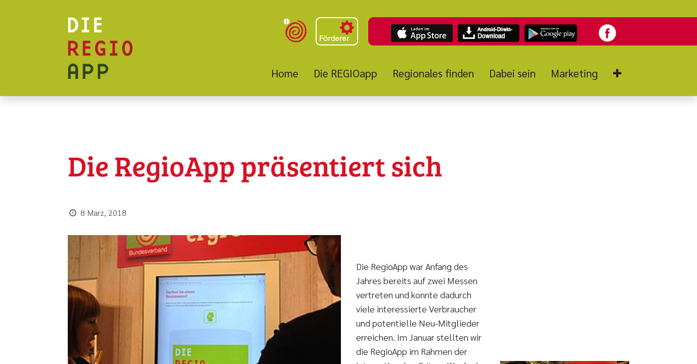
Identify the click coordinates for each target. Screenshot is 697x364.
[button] (617, 73)
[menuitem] (288, 73)
